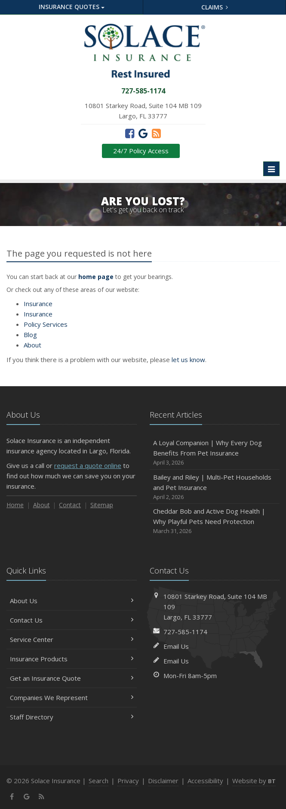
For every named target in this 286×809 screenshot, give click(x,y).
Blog (30, 334)
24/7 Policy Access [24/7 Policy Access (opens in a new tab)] (141, 150)
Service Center (71, 639)
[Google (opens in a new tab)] (143, 133)
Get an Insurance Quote (71, 678)
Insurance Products (71, 658)
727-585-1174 (185, 631)
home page (96, 277)
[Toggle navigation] (271, 168)
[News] (156, 133)
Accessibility (205, 780)
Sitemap (101, 505)
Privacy (128, 780)
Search (98, 780)
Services (46, 324)
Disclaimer (163, 780)
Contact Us (71, 620)
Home (15, 505)
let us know (188, 359)
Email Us (176, 646)
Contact (70, 505)
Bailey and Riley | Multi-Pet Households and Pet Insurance (215, 487)
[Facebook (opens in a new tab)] (129, 133)
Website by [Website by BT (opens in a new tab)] (254, 780)
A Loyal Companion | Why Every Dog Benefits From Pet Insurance (215, 452)
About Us (71, 600)
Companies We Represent (71, 697)
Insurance (38, 303)
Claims (214, 7)
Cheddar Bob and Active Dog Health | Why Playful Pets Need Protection (215, 521)
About (32, 345)
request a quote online (87, 465)
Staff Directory (71, 717)
